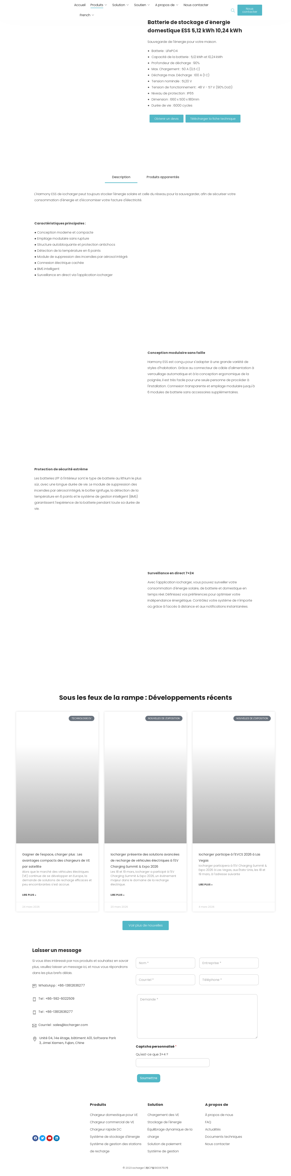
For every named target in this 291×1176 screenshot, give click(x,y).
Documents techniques (223, 1136)
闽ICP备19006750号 (157, 1168)
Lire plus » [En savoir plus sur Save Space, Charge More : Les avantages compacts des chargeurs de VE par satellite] (29, 895)
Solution (118, 5)
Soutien (140, 5)
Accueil (79, 5)
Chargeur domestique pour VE (114, 1115)
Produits (97, 5)
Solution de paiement (164, 1144)
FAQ (208, 1122)
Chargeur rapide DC (105, 1129)
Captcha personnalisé (156, 1046)
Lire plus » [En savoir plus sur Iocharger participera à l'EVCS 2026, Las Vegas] (206, 884)
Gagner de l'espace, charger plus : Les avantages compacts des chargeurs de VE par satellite (56, 860)
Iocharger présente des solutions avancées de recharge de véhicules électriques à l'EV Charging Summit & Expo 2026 (145, 860)
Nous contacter (196, 5)
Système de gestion (163, 1151)
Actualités (213, 1129)
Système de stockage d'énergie (115, 1136)
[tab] (121, 177)
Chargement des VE (163, 1115)
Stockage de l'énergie (165, 1122)
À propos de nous (219, 1115)
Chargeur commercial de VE (112, 1122)
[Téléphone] (229, 979)
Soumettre (148, 1078)
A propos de (165, 5)
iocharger (138, 1168)
